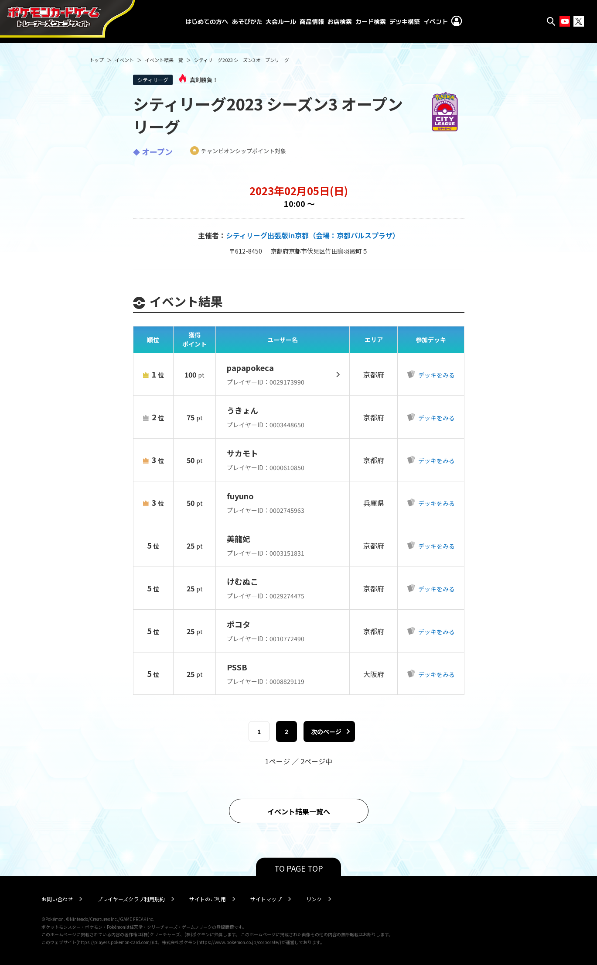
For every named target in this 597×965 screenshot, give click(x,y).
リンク (314, 899)
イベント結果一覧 (164, 59)
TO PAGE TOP (298, 868)
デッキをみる (436, 375)
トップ (96, 59)
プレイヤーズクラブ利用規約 (131, 899)
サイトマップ (266, 899)
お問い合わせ (57, 899)
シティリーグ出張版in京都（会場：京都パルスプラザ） (312, 235)
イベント (124, 59)
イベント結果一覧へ (298, 811)
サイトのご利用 (207, 899)
